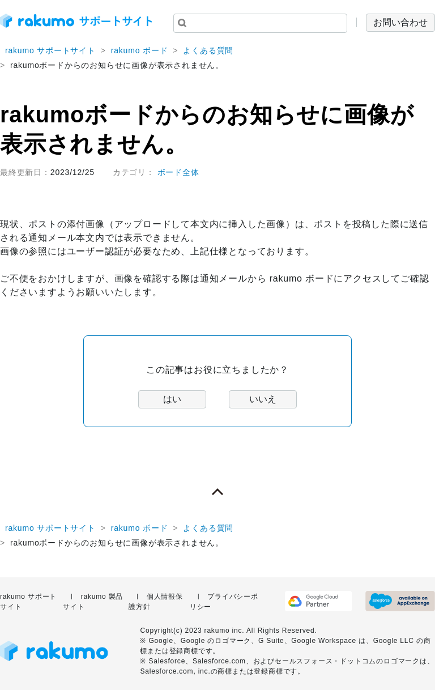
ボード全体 (178, 172)
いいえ (262, 399)
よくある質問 (208, 50)
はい (172, 399)
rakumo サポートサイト (50, 50)
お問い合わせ (400, 22)
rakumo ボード (139, 50)
